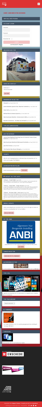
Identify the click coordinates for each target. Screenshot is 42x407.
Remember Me (6, 38)
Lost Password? (14, 44)
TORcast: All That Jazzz (12, 176)
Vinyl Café (6, 110)
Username (5, 27)
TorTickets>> (16, 160)
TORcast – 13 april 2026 (9, 180)
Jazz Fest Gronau (8, 145)
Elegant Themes (16, 403)
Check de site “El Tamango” (12, 256)
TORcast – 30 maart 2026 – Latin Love (13, 192)
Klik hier (6, 93)
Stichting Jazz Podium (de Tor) (13, 405)
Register (21, 44)
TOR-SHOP (24, 170)
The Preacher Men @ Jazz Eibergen (12, 149)
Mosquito (6, 103)
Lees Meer (21, 246)
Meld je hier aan (8, 213)
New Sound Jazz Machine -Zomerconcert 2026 (15, 117)
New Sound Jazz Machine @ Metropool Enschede (16, 142)
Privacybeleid (24, 405)
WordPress (35, 403)
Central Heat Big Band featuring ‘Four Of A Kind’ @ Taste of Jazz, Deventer (20, 138)
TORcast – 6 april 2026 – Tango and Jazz (14, 185)
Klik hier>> (37, 269)
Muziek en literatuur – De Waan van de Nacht (15, 120)
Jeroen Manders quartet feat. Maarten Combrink (16, 106)
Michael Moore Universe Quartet (12, 113)
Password (5, 33)
